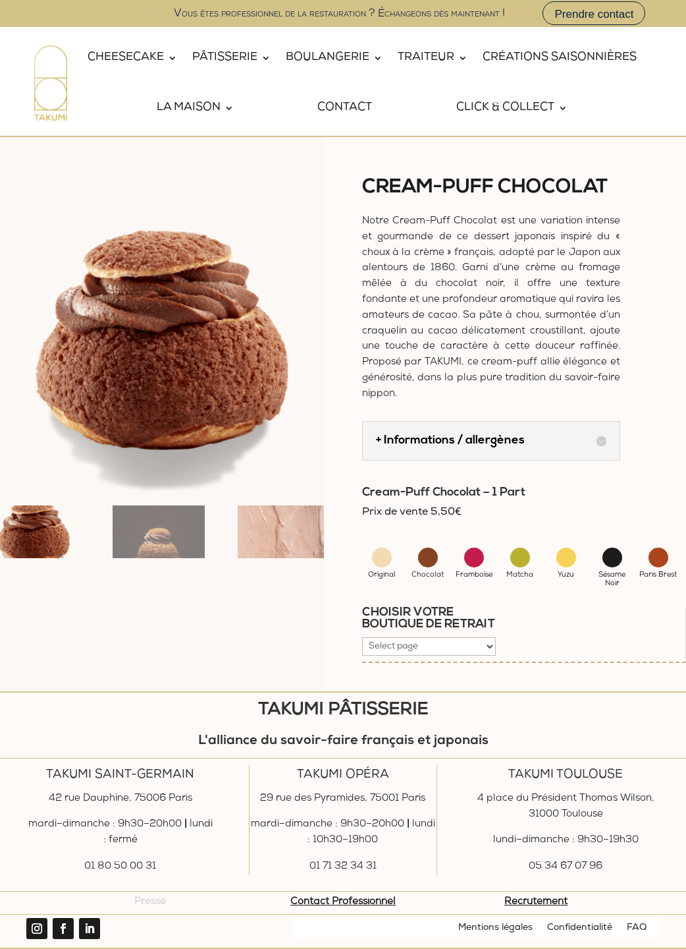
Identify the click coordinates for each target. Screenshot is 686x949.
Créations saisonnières (560, 57)
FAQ (636, 928)
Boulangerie (327, 57)
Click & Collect (505, 107)
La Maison (189, 107)
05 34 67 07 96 (565, 866)
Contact (344, 107)
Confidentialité (579, 928)
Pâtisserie (224, 57)
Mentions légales (495, 928)
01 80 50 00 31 (120, 866)
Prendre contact (593, 14)
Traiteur (426, 57)
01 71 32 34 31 (343, 866)
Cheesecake (126, 57)
